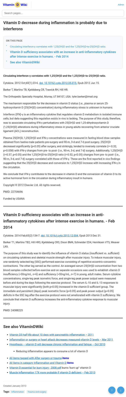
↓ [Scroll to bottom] (121, 390)
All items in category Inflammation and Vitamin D (37, 362)
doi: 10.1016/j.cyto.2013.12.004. (60, 235)
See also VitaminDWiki (25, 62)
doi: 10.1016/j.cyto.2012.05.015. (58, 83)
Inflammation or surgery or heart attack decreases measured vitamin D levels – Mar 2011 (61, 339)
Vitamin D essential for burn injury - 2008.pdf (35, 367)
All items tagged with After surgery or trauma (35, 358)
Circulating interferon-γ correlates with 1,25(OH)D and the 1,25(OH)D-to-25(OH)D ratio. (58, 46)
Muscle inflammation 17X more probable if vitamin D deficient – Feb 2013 (52, 372)
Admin (121, 4)
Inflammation (17, 392)
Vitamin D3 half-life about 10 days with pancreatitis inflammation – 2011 (51, 334)
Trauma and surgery (37, 392)
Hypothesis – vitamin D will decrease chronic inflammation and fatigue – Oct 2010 (57, 344)
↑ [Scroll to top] (112, 390)
